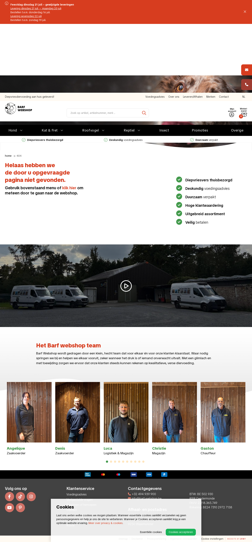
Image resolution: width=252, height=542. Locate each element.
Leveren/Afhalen (193, 28)
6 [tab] (127, 462)
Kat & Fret (49, 61)
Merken (210, 28)
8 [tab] (135, 462)
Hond (13, 61)
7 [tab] (131, 462)
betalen (196, 222)
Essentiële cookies (151, 532)
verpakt (204, 71)
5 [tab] (123, 462)
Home (8, 155)
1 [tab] (107, 462)
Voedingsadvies (155, 28)
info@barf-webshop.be (145, 498)
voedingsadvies (123, 71)
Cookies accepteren (181, 532)
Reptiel (129, 61)
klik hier (69, 188)
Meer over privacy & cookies (105, 523)
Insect (164, 61)
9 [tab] (139, 462)
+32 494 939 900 (142, 494)
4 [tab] (119, 462)
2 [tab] (111, 462)
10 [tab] (143, 462)
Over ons (173, 28)
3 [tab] (115, 462)
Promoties (200, 61)
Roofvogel (90, 61)
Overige (237, 61)
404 (19, 155)
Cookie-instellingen (212, 538)
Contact (224, 28)
